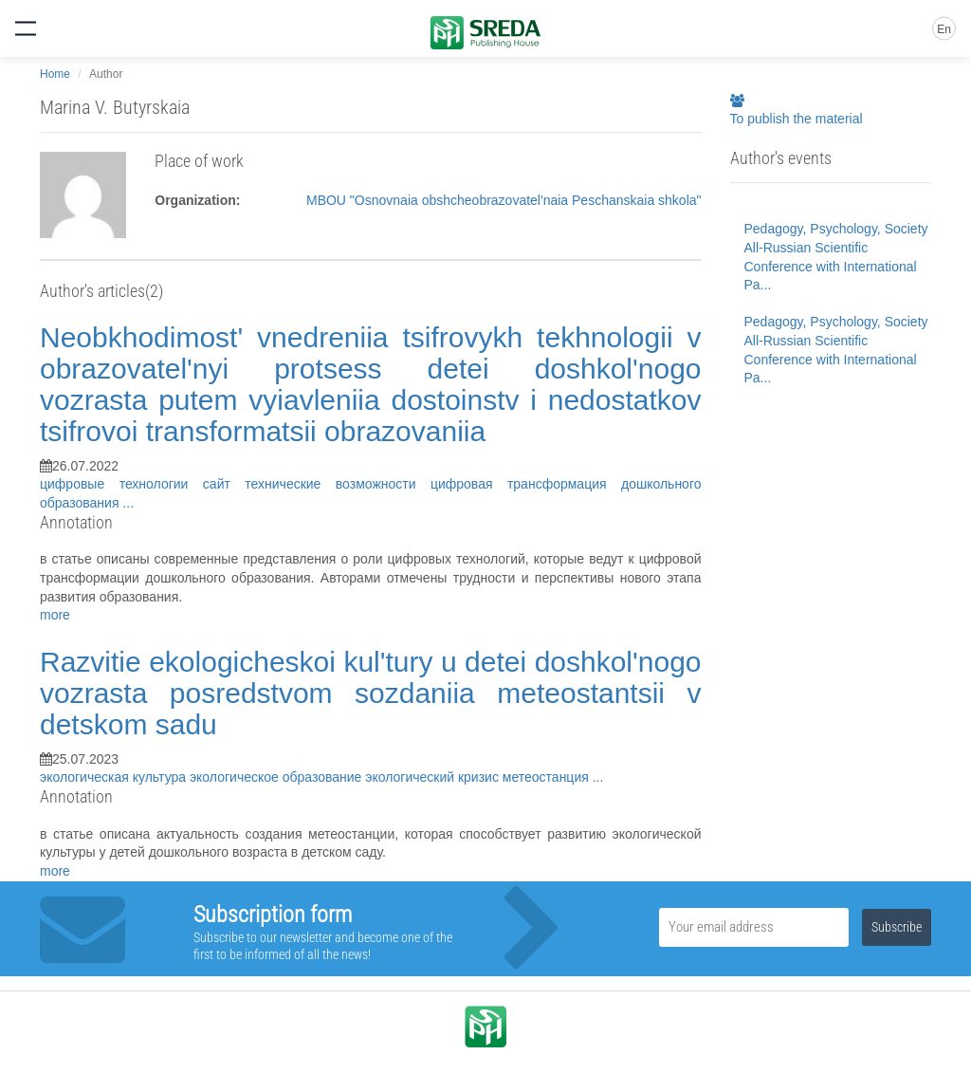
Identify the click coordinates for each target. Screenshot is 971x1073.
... (128, 502)
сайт (224, 483)
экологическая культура (115, 777)
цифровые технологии (121, 483)
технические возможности (338, 483)
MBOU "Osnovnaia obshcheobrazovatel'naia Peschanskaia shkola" (504, 200)
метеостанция (548, 777)
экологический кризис (434, 777)
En (944, 29)
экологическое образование (277, 777)
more (55, 614)
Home (55, 74)
